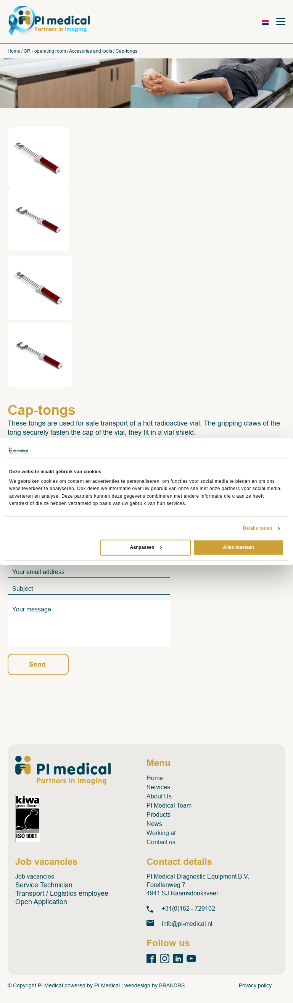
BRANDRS (172, 985)
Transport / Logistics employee (61, 893)
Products (158, 814)
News (154, 824)
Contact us (160, 842)
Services (158, 787)
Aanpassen (146, 547)
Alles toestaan (238, 547)
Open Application (41, 902)
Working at (160, 833)
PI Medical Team (169, 805)
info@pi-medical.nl (187, 924)
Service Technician (43, 885)
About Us (159, 796)
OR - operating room (45, 51)
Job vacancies (34, 876)
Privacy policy (255, 985)
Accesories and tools (90, 51)
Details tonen (257, 528)
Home (14, 51)
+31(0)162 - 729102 (188, 908)
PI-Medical (107, 985)
